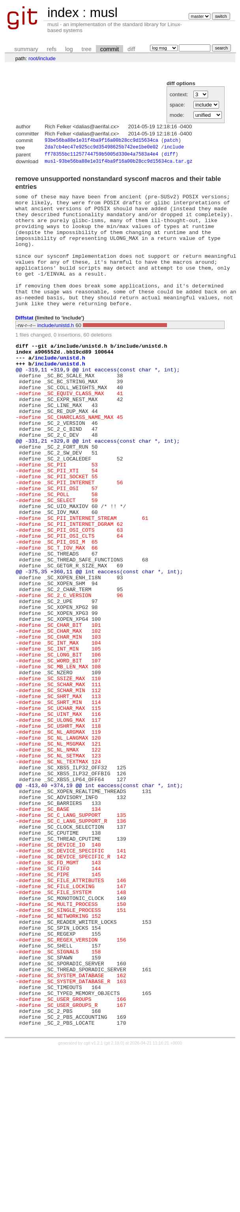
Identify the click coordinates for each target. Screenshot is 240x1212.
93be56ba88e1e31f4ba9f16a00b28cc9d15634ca (101, 140)
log (69, 49)
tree (87, 49)
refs (51, 49)
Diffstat (24, 343)
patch (171, 140)
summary (26, 49)
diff (131, 49)
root (33, 58)
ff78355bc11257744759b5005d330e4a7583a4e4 (101, 156)
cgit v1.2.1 (93, 1204)
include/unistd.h (56, 350)
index (63, 12)
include (47, 58)
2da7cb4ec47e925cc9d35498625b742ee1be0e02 (101, 148)
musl (103, 12)
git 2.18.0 (114, 1204)
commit (109, 49)
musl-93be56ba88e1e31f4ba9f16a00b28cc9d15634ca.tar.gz (118, 163)
